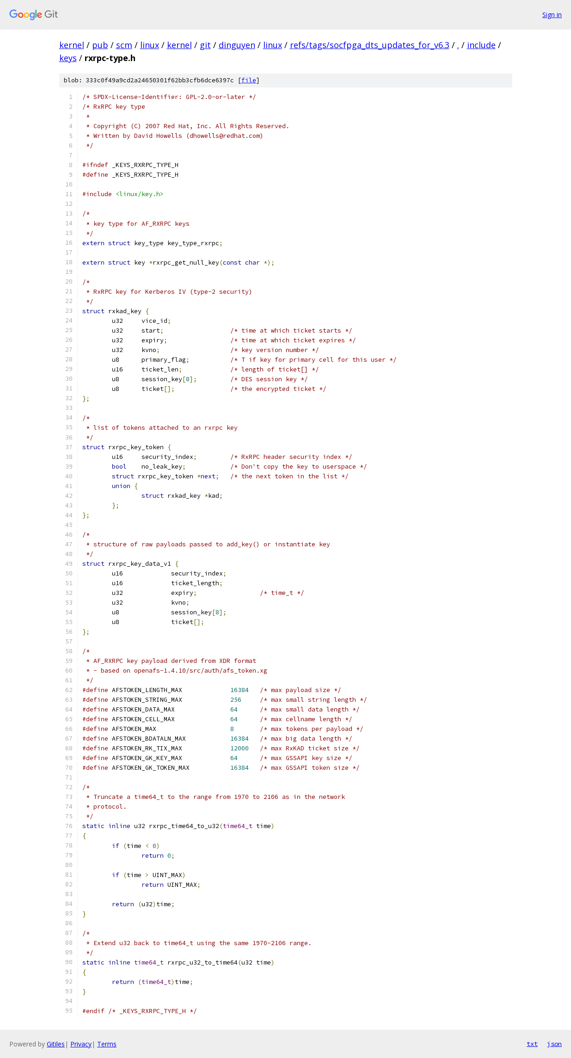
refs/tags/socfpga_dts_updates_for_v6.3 (369, 44)
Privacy (81, 1043)
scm (124, 44)
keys (68, 57)
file (248, 80)
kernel (71, 44)
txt (532, 1043)
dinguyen (237, 44)
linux (149, 44)
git (205, 44)
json (554, 1043)
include (481, 44)
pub (100, 44)
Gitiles (56, 1043)
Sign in (552, 14)
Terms (107, 1043)
